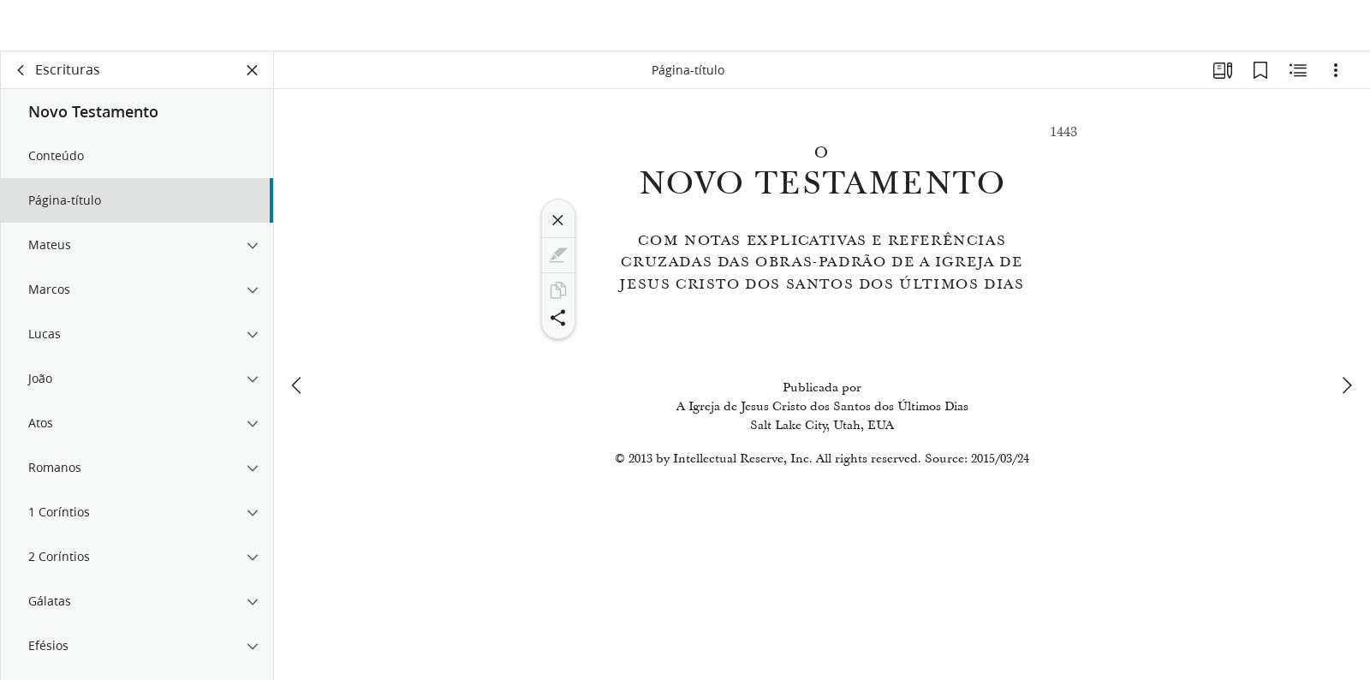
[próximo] (1346, 357)
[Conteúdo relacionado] (1298, 82)
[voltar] (21, 82)
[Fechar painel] (252, 82)
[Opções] (1336, 82)
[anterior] (298, 357)
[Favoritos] (1260, 82)
